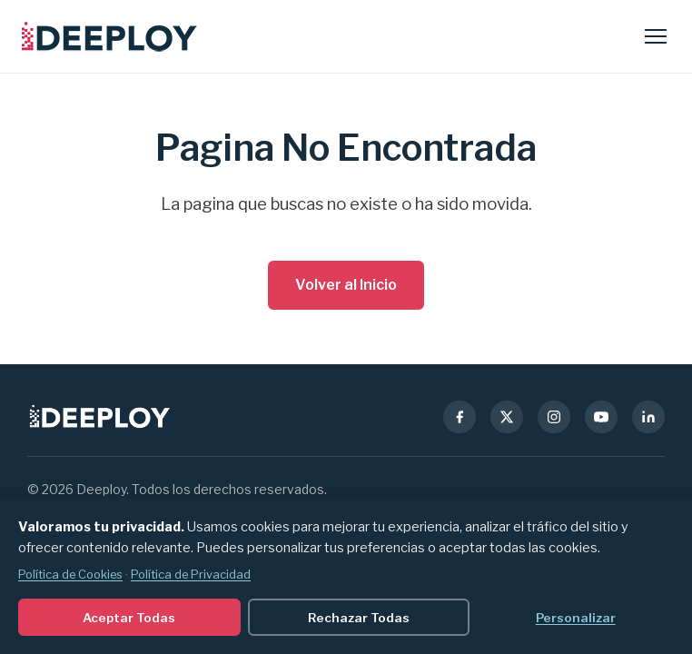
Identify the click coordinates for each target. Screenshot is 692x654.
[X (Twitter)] (506, 417)
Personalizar (576, 617)
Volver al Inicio (346, 284)
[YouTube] (601, 417)
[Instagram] (554, 417)
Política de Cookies (70, 574)
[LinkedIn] (648, 417)
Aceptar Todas (129, 617)
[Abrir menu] (656, 36)
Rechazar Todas (359, 617)
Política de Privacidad (191, 574)
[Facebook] (459, 417)
